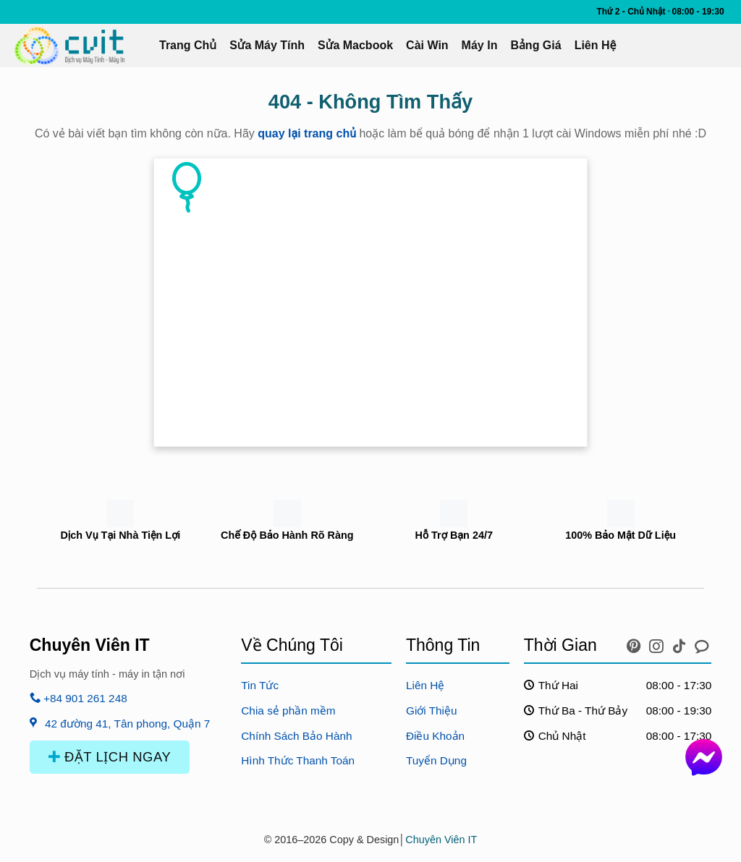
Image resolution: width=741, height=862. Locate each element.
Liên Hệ (596, 45)
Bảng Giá (535, 45)
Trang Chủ (187, 45)
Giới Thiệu (431, 710)
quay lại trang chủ (307, 133)
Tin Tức (260, 685)
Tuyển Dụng (436, 760)
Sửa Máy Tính (267, 45)
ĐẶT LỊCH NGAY (110, 756)
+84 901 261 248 (78, 698)
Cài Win (427, 45)
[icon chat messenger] (702, 643)
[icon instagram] (658, 643)
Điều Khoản (435, 736)
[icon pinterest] (635, 643)
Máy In (480, 45)
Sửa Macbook (355, 45)
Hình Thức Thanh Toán (298, 760)
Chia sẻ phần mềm (288, 710)
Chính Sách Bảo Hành (296, 736)
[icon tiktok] (681, 643)
